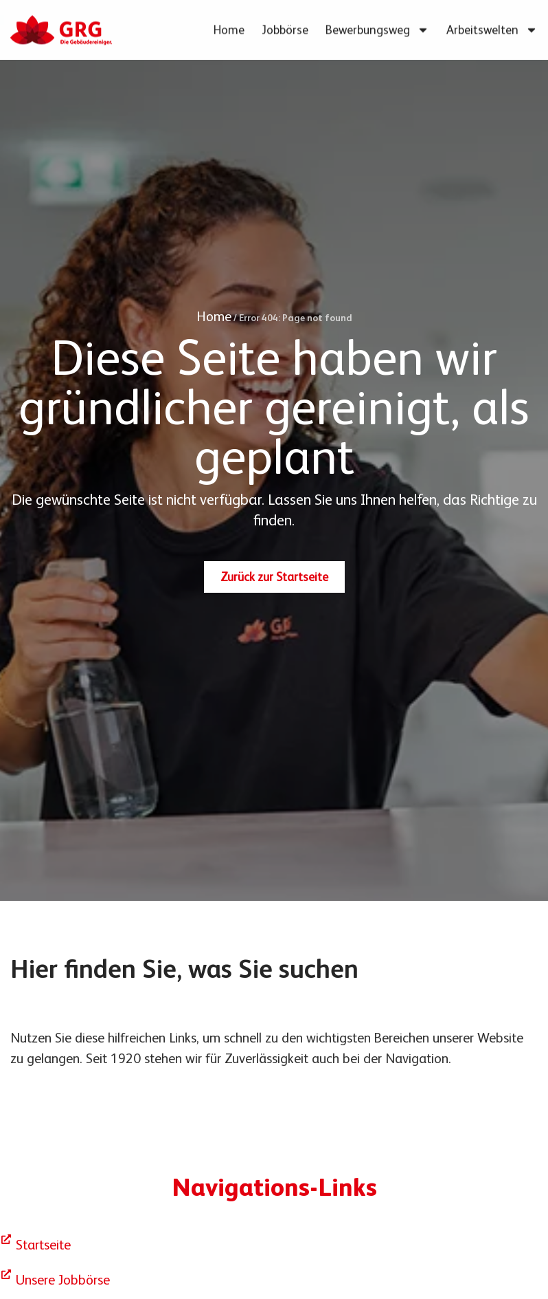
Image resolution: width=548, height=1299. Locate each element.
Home (229, 27)
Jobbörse (285, 27)
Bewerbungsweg (377, 27)
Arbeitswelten (492, 27)
